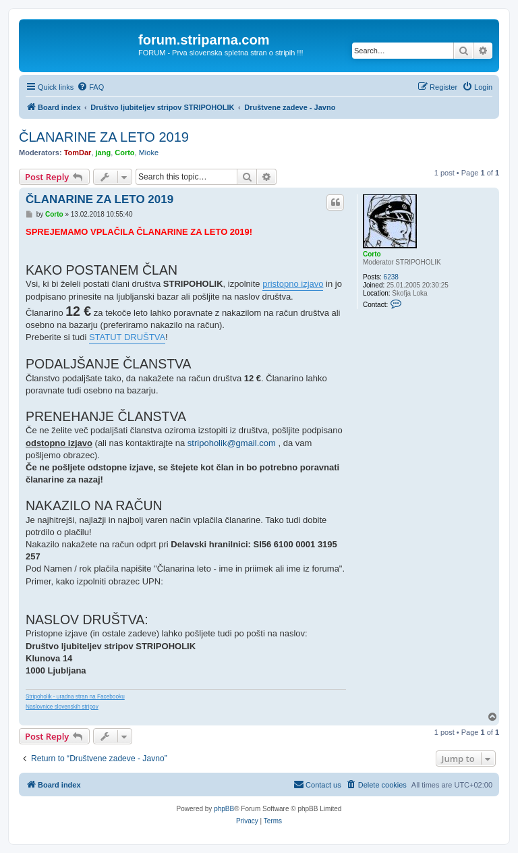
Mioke (149, 152)
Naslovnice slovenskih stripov (62, 707)
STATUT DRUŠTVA (127, 337)
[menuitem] (90, 87)
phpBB (224, 809)
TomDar (78, 152)
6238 (391, 277)
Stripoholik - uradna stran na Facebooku (75, 697)
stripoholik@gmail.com (232, 443)
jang (103, 152)
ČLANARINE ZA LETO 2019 (104, 137)
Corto (124, 152)
